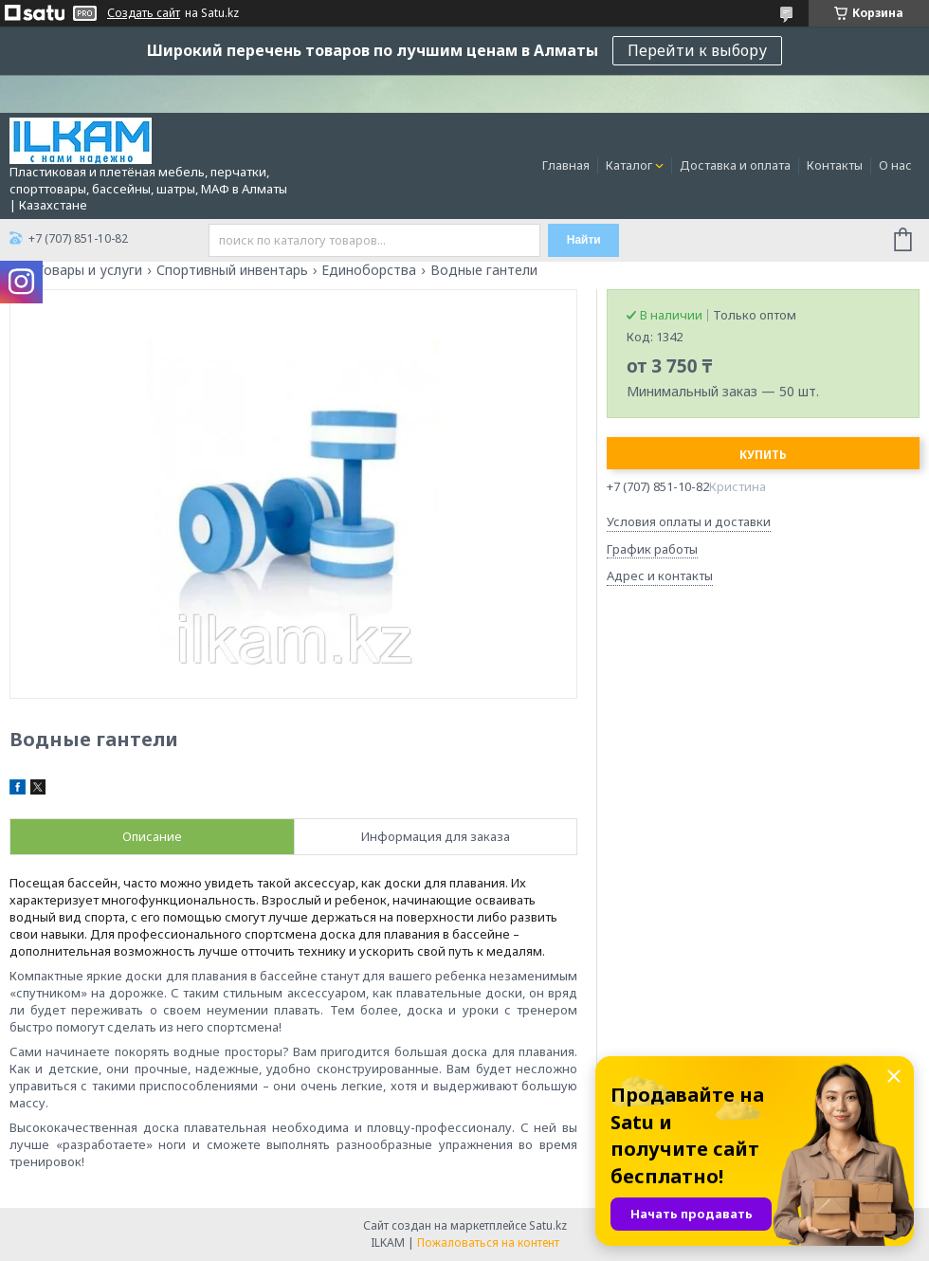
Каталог (629, 165)
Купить (763, 455)
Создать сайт (143, 13)
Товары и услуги (89, 270)
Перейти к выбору (697, 50)
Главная (566, 165)
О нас (895, 165)
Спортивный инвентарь (232, 270)
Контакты (835, 165)
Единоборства (368, 270)
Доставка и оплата (735, 165)
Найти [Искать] (584, 240)
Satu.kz (548, 1225)
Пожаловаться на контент (488, 1242)
